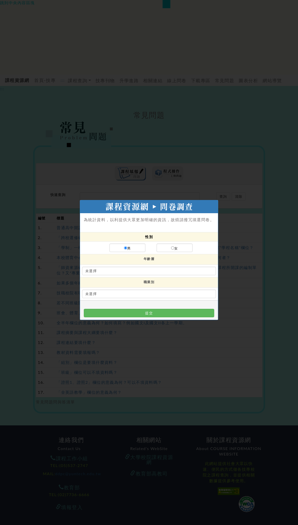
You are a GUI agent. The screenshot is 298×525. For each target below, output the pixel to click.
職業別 (149, 282)
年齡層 (149, 259)
